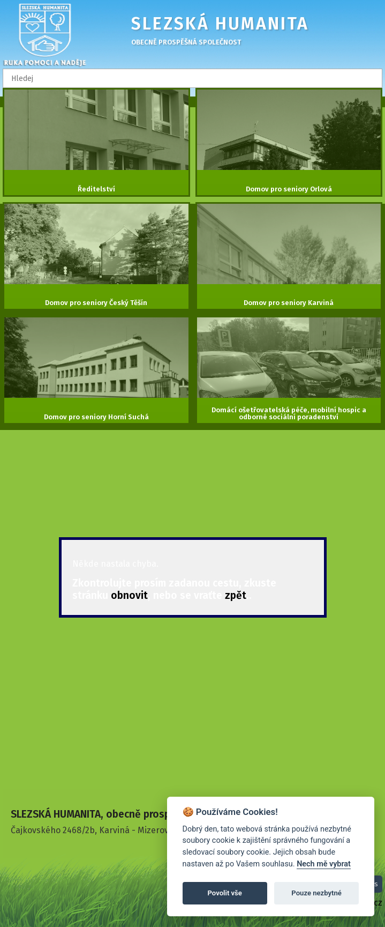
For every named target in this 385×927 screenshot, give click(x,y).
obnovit (129, 595)
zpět (235, 595)
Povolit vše (225, 893)
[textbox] (192, 78)
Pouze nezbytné (316, 893)
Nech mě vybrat (324, 864)
